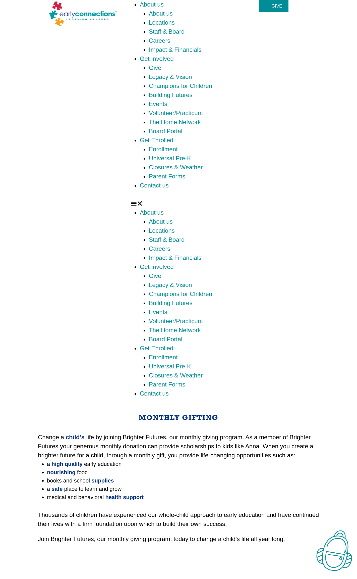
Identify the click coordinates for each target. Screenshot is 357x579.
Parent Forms (167, 176)
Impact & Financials (175, 49)
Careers (159, 40)
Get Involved (157, 58)
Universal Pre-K (170, 158)
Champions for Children (180, 85)
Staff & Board (167, 31)
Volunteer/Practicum (176, 113)
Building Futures (170, 94)
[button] (178, 203)
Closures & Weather (176, 167)
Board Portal (165, 131)
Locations (162, 22)
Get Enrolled (156, 140)
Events (158, 104)
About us (152, 4)
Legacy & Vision (170, 76)
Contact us (154, 185)
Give (155, 67)
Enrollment (163, 149)
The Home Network (175, 122)
